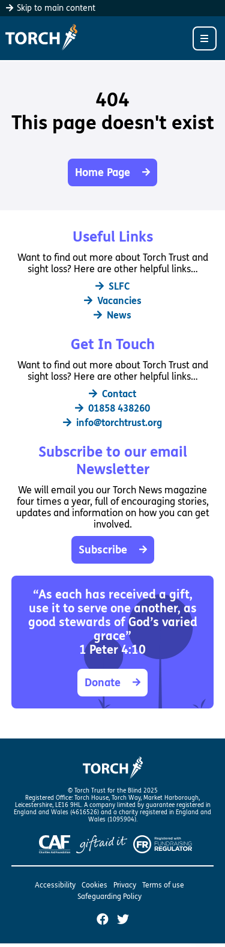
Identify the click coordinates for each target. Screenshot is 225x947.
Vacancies (113, 300)
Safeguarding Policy (109, 896)
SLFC (112, 286)
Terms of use (163, 885)
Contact (112, 394)
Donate (112, 682)
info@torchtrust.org (112, 422)
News (112, 315)
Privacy (124, 885)
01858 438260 (112, 408)
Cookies (94, 885)
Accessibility (55, 885)
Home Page (112, 172)
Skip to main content (50, 8)
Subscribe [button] (113, 549)
